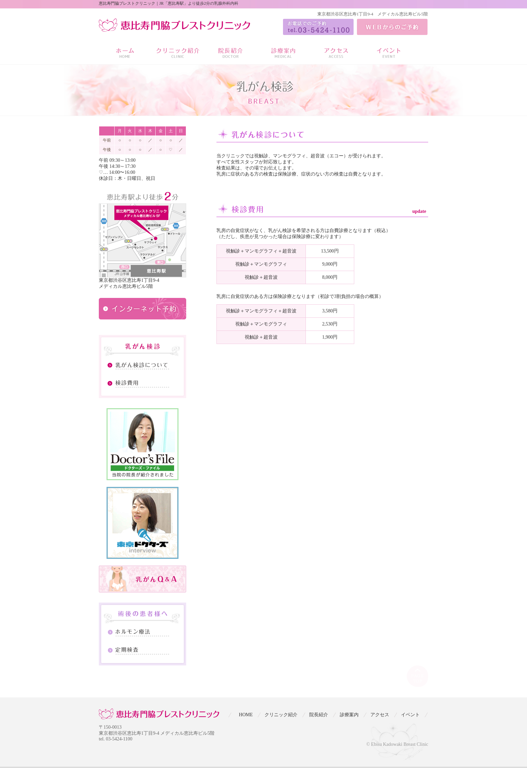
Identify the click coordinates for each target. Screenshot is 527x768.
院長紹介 (318, 714)
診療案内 (349, 714)
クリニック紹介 (281, 714)
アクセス (379, 714)
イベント (410, 714)
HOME (246, 714)
